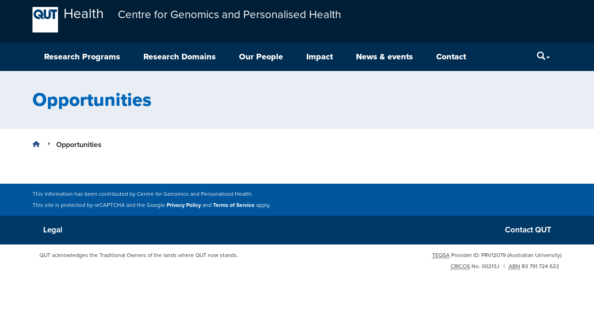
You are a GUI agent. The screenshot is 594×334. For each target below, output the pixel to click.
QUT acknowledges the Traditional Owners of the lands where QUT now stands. (138, 255)
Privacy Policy (184, 205)
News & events (384, 56)
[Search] (543, 57)
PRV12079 (493, 255)
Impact (319, 56)
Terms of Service (234, 205)
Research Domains (179, 56)
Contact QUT (528, 230)
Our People (261, 56)
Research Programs (82, 56)
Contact (451, 56)
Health (84, 14)
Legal (52, 230)
